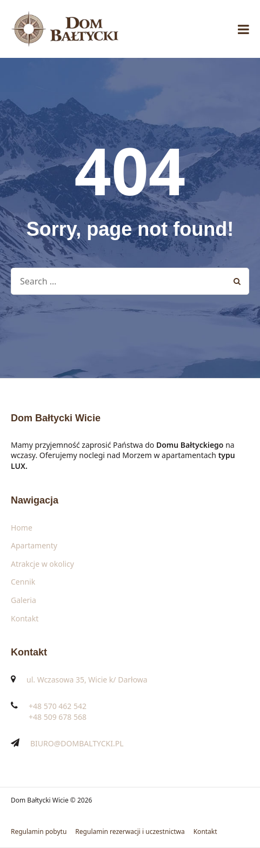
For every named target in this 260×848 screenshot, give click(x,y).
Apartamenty (34, 545)
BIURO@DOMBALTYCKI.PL (77, 743)
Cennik (23, 582)
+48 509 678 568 (57, 717)
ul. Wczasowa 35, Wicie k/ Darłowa (87, 679)
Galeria (23, 600)
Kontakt (24, 618)
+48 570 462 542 (57, 706)
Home (21, 527)
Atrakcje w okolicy (42, 564)
